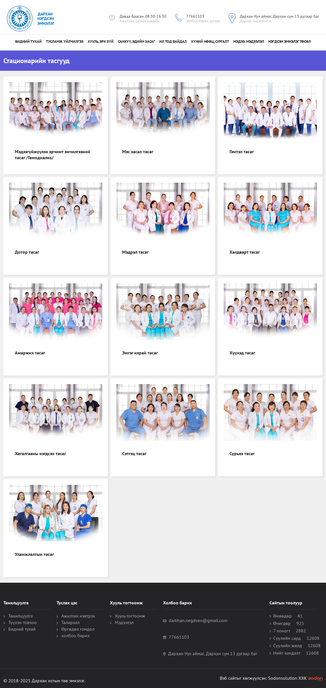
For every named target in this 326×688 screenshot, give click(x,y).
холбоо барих (75, 635)
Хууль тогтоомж (130, 616)
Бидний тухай (28, 41)
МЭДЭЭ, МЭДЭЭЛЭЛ (248, 41)
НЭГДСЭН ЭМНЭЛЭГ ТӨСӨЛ (289, 41)
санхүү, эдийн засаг (136, 41)
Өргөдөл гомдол (77, 629)
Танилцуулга (20, 616)
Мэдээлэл (124, 622)
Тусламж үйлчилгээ (64, 41)
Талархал (70, 622)
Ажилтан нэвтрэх (78, 616)
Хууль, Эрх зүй (101, 41)
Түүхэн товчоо (22, 622)
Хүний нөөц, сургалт (210, 41)
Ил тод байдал (173, 41)
